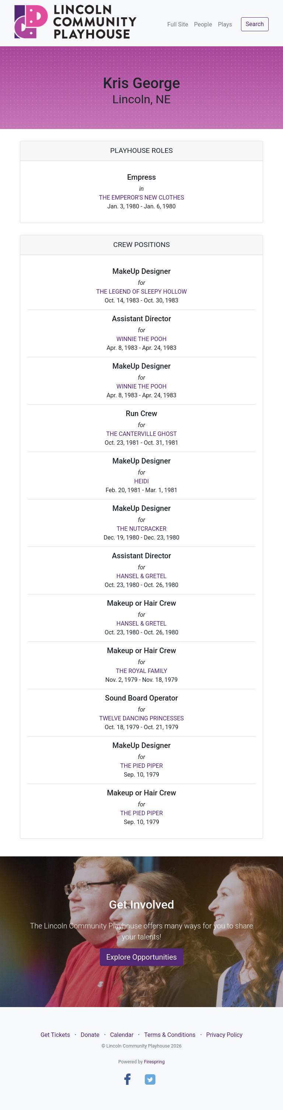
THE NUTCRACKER (141, 528)
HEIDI (141, 481)
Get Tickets (55, 1034)
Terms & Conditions (170, 1034)
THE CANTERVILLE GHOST (141, 433)
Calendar (121, 1034)
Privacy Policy (224, 1034)
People (203, 24)
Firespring (154, 1061)
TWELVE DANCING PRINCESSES (141, 718)
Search (255, 24)
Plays (225, 24)
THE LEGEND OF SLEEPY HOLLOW (141, 291)
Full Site (177, 24)
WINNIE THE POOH (141, 339)
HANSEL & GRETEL (141, 576)
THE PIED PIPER (141, 765)
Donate (90, 1034)
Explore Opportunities (141, 957)
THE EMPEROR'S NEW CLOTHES (141, 197)
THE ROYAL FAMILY (141, 670)
